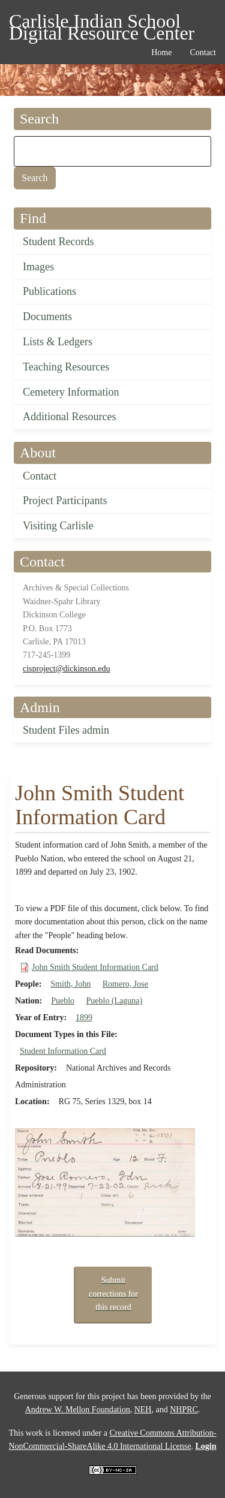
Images (38, 267)
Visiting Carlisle (58, 526)
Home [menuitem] (161, 52)
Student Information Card (63, 1051)
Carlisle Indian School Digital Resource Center (101, 23)
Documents (47, 316)
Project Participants (65, 501)
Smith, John (70, 983)
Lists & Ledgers (57, 342)
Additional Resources (69, 417)
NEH (143, 1409)
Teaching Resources (66, 367)
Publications (49, 291)
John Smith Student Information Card (95, 967)
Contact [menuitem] (203, 52)
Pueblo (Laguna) (114, 1000)
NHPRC (184, 1409)
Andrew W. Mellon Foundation (77, 1409)
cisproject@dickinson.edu (66, 668)
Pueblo (62, 1000)
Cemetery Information (71, 392)
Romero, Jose (125, 983)
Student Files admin (66, 730)
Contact (39, 476)
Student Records (58, 242)
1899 (84, 1017)
